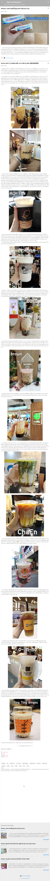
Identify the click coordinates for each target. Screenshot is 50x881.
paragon (3, 766)
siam (12, 766)
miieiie (3, 753)
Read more (46, 839)
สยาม (28, 766)
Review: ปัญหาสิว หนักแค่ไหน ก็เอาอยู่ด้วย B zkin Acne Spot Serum (18, 843)
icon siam (18, 763)
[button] (48, 8)
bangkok (3, 763)
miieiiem (6, 756)
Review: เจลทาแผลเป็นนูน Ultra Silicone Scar (15, 8)
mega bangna (25, 763)
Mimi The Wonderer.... (14, 2)
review (8, 766)
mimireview (44, 763)
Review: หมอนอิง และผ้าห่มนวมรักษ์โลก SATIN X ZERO (15, 859)
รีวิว (24, 766)
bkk (7, 763)
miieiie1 (6, 755)
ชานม (20, 766)
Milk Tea (38, 763)
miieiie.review (5, 752)
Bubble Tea (12, 763)
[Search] (48, 3)
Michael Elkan (28, 878)
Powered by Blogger (25, 876)
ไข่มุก (16, 766)
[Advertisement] (25, 811)
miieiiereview (32, 763)
